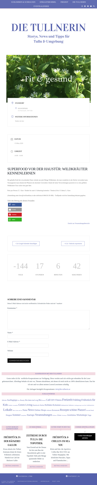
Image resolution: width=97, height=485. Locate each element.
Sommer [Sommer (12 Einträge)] (17, 415)
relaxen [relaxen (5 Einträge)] (49, 410)
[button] (15, 205)
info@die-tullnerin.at (62, 389)
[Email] (91, 6)
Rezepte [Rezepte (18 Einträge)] (64, 409)
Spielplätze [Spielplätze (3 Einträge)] (23, 415)
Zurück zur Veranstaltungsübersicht (79, 223)
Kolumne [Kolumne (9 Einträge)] (57, 405)
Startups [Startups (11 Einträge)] (30, 415)
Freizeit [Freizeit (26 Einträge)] (67, 399)
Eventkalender (41, 6)
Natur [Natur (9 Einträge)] (25, 410)
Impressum (45, 481)
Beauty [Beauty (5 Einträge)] (22, 400)
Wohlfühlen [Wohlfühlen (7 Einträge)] (71, 415)
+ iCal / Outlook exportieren (72, 243)
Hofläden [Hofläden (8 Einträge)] (48, 405)
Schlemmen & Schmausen (23, 2)
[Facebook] (88, 6)
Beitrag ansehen (12, 465)
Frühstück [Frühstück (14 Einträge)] (86, 399)
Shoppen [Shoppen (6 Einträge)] (9, 415)
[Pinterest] (85, 6)
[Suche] (94, 6)
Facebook (24, 476)
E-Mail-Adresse (13, 342)
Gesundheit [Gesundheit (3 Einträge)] (15, 405)
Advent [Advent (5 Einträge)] (4, 400)
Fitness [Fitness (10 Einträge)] (58, 400)
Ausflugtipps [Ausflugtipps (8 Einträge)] (12, 400)
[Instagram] (82, 6)
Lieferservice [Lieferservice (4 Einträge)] (90, 405)
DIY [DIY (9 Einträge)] (53, 400)
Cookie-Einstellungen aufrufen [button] (85, 437)
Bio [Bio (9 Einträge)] (40, 400)
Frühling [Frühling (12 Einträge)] (76, 400)
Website (10, 351)
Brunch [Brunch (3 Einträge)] (44, 400)
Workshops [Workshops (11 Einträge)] (82, 415)
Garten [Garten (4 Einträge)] (10, 405)
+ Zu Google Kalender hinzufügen (27, 243)
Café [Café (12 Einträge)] (48, 400)
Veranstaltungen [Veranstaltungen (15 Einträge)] (43, 414)
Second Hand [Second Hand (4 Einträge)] (90, 410)
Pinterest (73, 476)
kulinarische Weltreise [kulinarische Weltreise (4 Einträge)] (67, 405)
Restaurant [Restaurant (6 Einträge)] (56, 410)
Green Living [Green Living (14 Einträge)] (25, 404)
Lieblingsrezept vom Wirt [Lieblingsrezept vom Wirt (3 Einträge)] (80, 405)
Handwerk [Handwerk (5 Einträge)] (36, 405)
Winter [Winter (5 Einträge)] (59, 415)
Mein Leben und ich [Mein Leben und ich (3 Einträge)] (17, 410)
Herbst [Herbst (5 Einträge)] (42, 405)
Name (10, 333)
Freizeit (64, 2)
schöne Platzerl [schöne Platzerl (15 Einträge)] (78, 409)
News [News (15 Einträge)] (31, 409)
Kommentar (12, 308)
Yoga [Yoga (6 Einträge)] (89, 415)
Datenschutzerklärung (28, 481)
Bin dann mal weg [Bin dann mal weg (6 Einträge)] (31, 400)
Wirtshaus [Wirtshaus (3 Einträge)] (64, 415)
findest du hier (19, 121)
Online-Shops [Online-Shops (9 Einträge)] (40, 410)
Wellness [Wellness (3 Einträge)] (55, 415)
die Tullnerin (79, 2)
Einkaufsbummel (48, 2)
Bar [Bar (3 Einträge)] (19, 400)
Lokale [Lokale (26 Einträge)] (7, 409)
